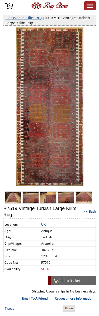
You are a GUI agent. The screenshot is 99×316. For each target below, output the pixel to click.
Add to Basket (67, 280)
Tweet (9, 308)
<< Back (90, 211)
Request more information (74, 298)
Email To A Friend (35, 298)
